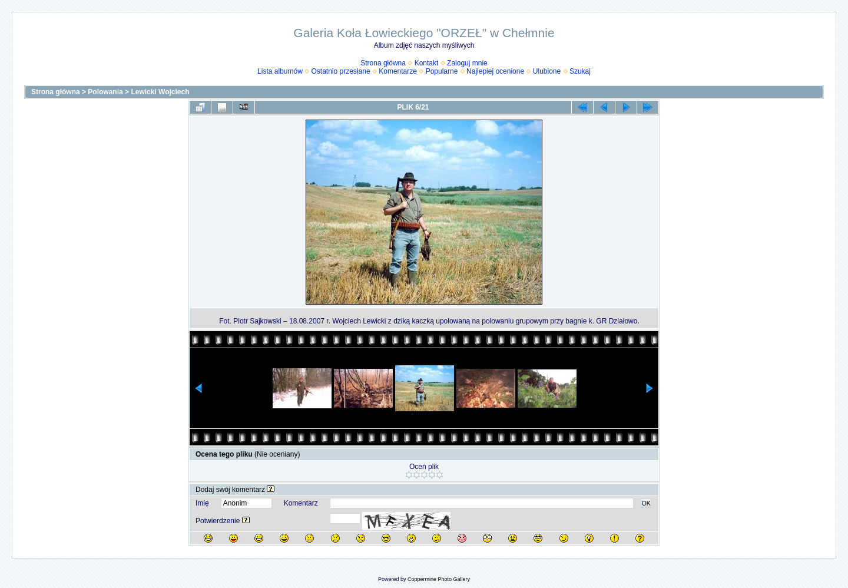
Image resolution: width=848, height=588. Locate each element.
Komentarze (398, 71)
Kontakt (427, 63)
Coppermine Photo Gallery (439, 579)
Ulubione (547, 71)
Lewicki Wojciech (160, 92)
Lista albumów (280, 71)
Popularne (442, 71)
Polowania (105, 92)
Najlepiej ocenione (495, 71)
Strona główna (383, 63)
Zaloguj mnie (467, 63)
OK (646, 503)
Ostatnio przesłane (341, 71)
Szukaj (580, 71)
